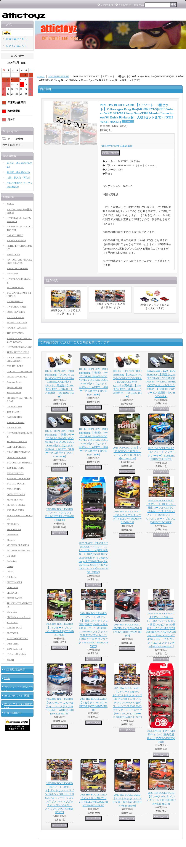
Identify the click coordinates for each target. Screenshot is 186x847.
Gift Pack (11, 577)
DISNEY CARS (14, 406)
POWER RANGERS (17, 327)
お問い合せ (125, 4)
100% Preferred (14, 649)
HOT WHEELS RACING (19, 550)
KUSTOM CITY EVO (17, 638)
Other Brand (13, 643)
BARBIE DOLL (14, 627)
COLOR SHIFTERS (16, 457)
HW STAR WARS (15, 317)
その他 (10, 659)
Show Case (12, 612)
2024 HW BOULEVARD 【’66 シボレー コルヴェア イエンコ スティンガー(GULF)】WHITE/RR (59, 706)
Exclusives (12, 561)
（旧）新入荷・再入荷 (18, 177)
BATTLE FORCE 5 (16, 446)
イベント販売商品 (16, 654)
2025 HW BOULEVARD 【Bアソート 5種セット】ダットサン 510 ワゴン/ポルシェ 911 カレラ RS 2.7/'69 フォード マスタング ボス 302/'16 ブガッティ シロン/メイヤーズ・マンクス (59, 798)
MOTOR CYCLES (16, 505)
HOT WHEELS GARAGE (19, 347)
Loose (10, 571)
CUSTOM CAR (14, 582)
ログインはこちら (16, 45)
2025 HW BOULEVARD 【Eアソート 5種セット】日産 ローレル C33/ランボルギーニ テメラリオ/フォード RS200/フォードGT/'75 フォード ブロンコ (161, 511)
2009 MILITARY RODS (18, 478)
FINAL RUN (13, 524)
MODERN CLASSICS (18, 545)
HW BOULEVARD (16, 240)
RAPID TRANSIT (15, 422)
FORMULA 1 (13, 254)
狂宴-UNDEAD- (13, 712)
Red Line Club (14, 529)
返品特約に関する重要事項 (117, 145)
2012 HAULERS (15, 366)
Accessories (12, 273)
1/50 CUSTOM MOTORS (19, 462)
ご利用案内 (107, 4)
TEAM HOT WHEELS (18, 352)
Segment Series (14, 382)
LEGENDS (12, 592)
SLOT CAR (12, 633)
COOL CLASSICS (16, 312)
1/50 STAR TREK (15, 510)
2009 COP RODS (15, 473)
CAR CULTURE (15, 235)
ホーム (41, 76)
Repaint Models (14, 387)
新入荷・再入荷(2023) (18, 172)
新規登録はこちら (16, 38)
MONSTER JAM (15, 499)
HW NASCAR (14, 427)
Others (10, 566)
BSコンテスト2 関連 (17, 695)
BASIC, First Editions (17, 268)
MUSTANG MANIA (17, 441)
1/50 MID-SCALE (15, 483)
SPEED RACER (14, 598)
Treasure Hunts (14, 392)
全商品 (10, 204)
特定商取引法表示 (14, 669)
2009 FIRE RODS (15, 467)
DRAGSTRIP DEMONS (18, 452)
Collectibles (12, 587)
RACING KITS (14, 417)
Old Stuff (11, 555)
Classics (10, 540)
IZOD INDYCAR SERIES (19, 371)
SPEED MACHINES (17, 376)
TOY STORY (13, 411)
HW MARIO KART (16, 306)
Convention (12, 534)
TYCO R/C (12, 622)
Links (7, 678)
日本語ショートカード (18, 617)
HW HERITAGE (15, 301)
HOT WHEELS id (15, 287)
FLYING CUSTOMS (17, 322)
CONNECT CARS (16, 494)
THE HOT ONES (15, 333)
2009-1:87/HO (14, 489)
